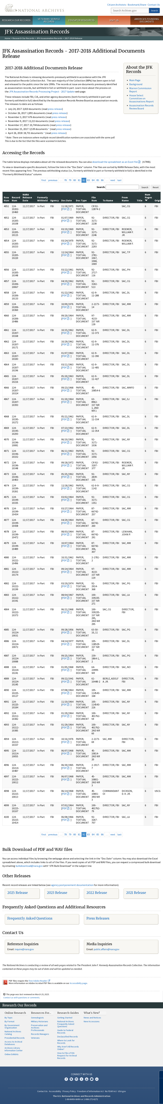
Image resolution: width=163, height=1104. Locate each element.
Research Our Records (16, 20)
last (119, 180)
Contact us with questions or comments (21, 997)
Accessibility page (78, 983)
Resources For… (41, 1012)
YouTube (87, 1079)
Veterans (35, 1037)
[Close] (159, 1074)
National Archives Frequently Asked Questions (65, 1024)
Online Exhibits (11, 1054)
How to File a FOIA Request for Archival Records (67, 1056)
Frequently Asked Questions (29, 918)
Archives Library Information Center (14, 1049)
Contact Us (154, 4)
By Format (9, 1021)
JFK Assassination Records (49, 38)
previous (52, 180)
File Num (94, 199)
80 (74, 180)
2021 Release (136, 893)
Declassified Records (67, 1036)
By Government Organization (12, 1026)
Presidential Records (15, 1037)
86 (102, 180)
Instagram (76, 1079)
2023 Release (57, 893)
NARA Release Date (27, 197)
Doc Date (66, 200)
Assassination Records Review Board (141, 107)
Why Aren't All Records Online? (68, 1048)
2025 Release (17, 893)
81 (79, 180)
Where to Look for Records (66, 1041)
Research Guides (68, 1012)
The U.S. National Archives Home (34, 8)
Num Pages (148, 197)
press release (55, 108)
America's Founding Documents (147, 20)
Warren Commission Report (140, 90)
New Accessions (91, 1021)
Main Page (134, 80)
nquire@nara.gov (24, 949)
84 (93, 180)
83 (88, 180)
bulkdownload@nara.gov (29, 865)
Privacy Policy (69, 1091)
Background (135, 84)
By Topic (9, 1017)
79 (70, 180)
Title (139, 200)
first (43, 180)
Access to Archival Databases (13, 1043)
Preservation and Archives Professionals (39, 1028)
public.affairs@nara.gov (106, 949)
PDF (64, 209)
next (112, 180)
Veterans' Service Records (49, 20)
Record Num (16, 199)
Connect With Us (81, 1074)
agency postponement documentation (72, 885)
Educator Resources (81, 20)
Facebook (66, 1079)
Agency (54, 200)
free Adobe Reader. (39, 980)
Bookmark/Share (137, 4)
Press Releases (97, 918)
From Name (125, 199)
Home (7, 38)
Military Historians (39, 1021)
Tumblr (81, 1079)
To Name (108, 200)
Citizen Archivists (116, 4)
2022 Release (96, 893)
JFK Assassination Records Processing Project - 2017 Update (42, 91)
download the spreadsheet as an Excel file (115, 161)
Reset (156, 187)
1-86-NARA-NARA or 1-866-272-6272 (81, 1099)
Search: (101, 187)
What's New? (92, 1012)
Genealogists (37, 1017)
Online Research (15, 1012)
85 (97, 180)
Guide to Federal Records (65, 1031)
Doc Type (81, 200)
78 (65, 180)
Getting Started (64, 1017)
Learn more (135, 1098)
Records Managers (40, 1034)
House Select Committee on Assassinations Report (141, 98)
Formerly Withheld (42, 199)
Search (154, 10)
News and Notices (92, 1017)
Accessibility (55, 1091)
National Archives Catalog (13, 1032)
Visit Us (114, 20)
